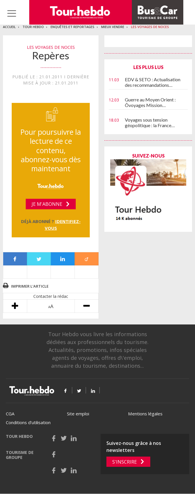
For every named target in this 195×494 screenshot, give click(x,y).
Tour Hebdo (33, 27)
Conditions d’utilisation (28, 422)
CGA (10, 414)
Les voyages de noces (150, 27)
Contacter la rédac (50, 296)
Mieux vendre (112, 27)
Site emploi (78, 414)
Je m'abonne (47, 204)
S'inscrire (124, 462)
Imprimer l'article (30, 286)
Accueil (9, 27)
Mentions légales (145, 414)
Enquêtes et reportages (72, 27)
